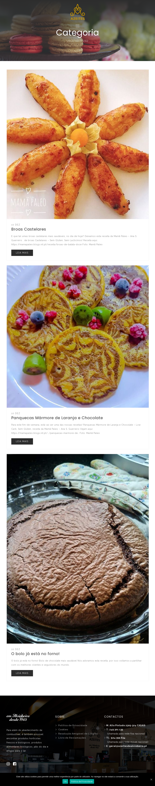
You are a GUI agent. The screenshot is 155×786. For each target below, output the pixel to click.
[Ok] (151, 779)
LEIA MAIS (22, 252)
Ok (65, 781)
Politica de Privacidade (82, 781)
